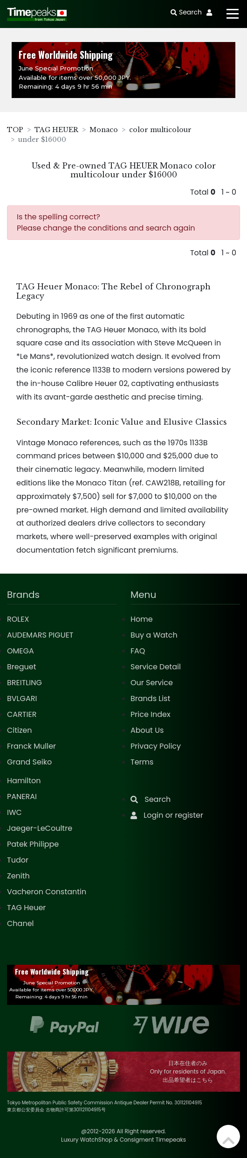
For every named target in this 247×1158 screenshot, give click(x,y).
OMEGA (20, 651)
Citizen (19, 730)
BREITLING (24, 682)
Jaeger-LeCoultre (39, 828)
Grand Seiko (29, 762)
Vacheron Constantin (46, 891)
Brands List (150, 698)
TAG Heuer (26, 907)
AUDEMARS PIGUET (40, 635)
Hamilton (24, 780)
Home (141, 619)
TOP (15, 130)
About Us (147, 730)
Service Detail (155, 666)
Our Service (151, 682)
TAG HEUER (56, 130)
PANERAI (22, 796)
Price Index (150, 714)
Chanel (20, 923)
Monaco (103, 130)
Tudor (17, 860)
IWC (14, 812)
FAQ (137, 651)
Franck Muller (31, 746)
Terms (141, 762)
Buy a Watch (154, 635)
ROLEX (18, 619)
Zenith (18, 875)
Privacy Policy (155, 746)
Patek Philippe (33, 844)
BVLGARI (22, 698)
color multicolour (160, 130)
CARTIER (21, 714)
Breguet (21, 666)
